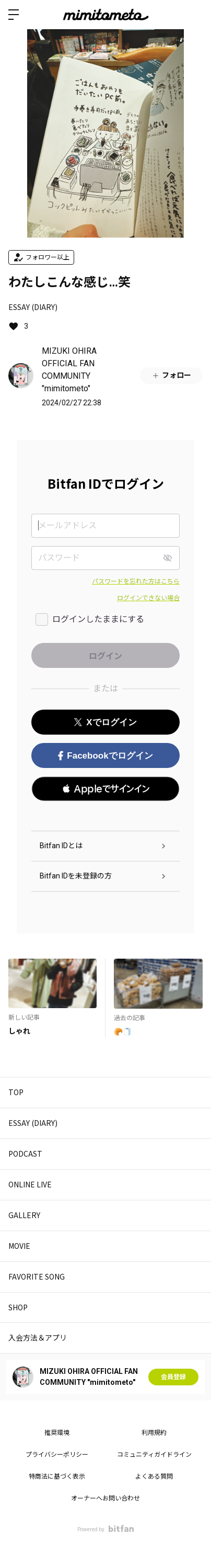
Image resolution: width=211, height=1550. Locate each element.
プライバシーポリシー (57, 1454)
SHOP (18, 1307)
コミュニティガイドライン (154, 1454)
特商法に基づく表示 (57, 1476)
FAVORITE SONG (36, 1276)
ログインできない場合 (148, 598)
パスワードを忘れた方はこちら (136, 581)
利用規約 (154, 1432)
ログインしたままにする (98, 619)
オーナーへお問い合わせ (105, 1498)
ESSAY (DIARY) (32, 307)
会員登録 (173, 1377)
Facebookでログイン (105, 756)
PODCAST (25, 1153)
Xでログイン (105, 722)
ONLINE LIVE (30, 1184)
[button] (105, 788)
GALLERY (24, 1215)
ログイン (194, 14)
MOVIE (19, 1246)
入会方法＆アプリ (37, 1337)
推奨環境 (56, 1432)
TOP (16, 1092)
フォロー (171, 375)
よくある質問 (154, 1476)
